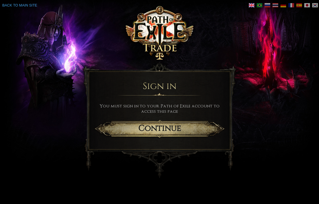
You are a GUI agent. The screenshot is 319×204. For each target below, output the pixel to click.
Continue (159, 128)
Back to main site (19, 5)
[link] (252, 5)
